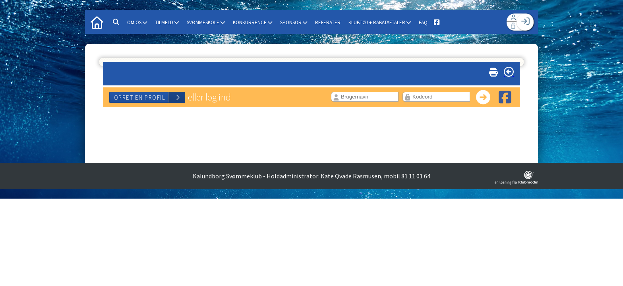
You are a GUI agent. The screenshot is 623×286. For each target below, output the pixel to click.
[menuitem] (97, 22)
